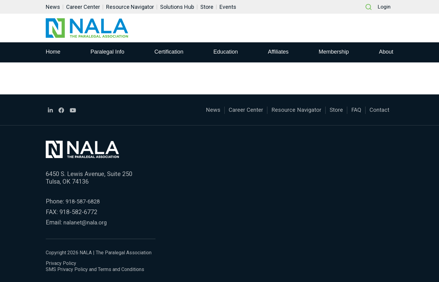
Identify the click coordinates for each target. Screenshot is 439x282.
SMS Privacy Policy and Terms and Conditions (95, 268)
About (386, 52)
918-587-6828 (84, 200)
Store (206, 7)
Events (228, 7)
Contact (378, 110)
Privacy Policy (61, 262)
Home (53, 52)
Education (225, 52)
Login (383, 7)
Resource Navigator (130, 7)
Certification (168, 52)
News (53, 7)
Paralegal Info (107, 52)
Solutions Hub (177, 7)
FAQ (354, 110)
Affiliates (278, 52)
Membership (334, 52)
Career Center (83, 7)
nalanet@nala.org (86, 221)
